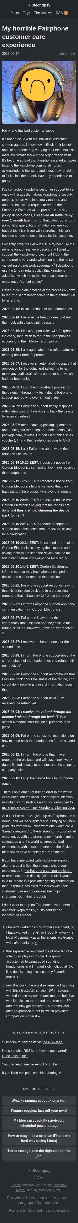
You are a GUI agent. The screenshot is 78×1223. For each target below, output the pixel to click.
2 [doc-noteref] (54, 264)
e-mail (39, 1064)
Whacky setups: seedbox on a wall (39, 1100)
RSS (62, 13)
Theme (16, 1185)
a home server (55, 1198)
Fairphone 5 (51, 194)
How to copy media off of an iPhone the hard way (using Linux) (39, 1138)
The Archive (43, 13)
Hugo (31, 1210)
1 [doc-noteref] (70, 143)
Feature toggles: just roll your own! (39, 1110)
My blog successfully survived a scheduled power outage (39, 1123)
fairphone (68, 53)
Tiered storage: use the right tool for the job (39, 1153)
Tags (26, 13)
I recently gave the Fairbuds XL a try (28, 244)
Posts (14, 13)
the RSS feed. (53, 1042)
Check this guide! (15, 1056)
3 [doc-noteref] (41, 280)
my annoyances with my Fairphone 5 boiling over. (38, 807)
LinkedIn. (55, 1064)
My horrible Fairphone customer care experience (35, 36)
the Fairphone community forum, (48, 870)
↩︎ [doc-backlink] (36, 942)
